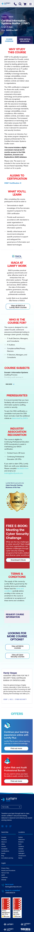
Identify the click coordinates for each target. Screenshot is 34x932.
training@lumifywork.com (13, 473)
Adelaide (20, 849)
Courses (4, 17)
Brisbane (20, 842)
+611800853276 (10, 893)
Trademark (4, 877)
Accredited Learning (7, 858)
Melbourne (21, 839)
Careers (3, 846)
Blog (2, 855)
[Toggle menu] (30, 4)
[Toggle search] (20, 4)
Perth (19, 844)
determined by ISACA (20, 418)
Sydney (20, 837)
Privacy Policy (5, 868)
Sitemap (3, 879)
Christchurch (22, 855)
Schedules (4, 849)
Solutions (4, 839)
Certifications (5, 851)
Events (3, 853)
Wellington (21, 853)
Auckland (21, 851)
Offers (3, 844)
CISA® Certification (11, 183)
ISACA (11, 17)
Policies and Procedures (8, 870)
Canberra (21, 846)
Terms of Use (5, 873)
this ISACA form (22, 468)
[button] (9, 40)
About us (4, 842)
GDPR (3, 875)
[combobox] (2, 807)
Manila (20, 858)
